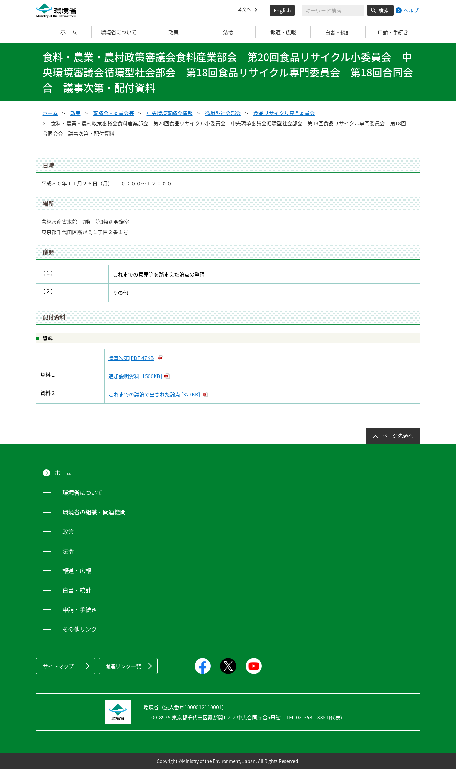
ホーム (63, 32)
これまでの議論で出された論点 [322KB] (154, 394)
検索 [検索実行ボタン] (384, 10)
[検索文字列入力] (333, 10)
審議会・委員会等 (113, 113)
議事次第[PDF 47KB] (132, 358)
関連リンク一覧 (123, 666)
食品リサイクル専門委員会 (284, 113)
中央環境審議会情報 (170, 113)
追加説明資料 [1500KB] (135, 376)
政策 (75, 113)
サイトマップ (58, 666)
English (282, 10)
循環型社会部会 (223, 113)
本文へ (245, 10)
